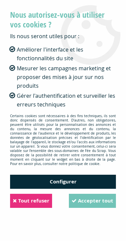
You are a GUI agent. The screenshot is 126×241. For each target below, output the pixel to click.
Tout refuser (31, 200)
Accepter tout (92, 200)
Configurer (63, 181)
